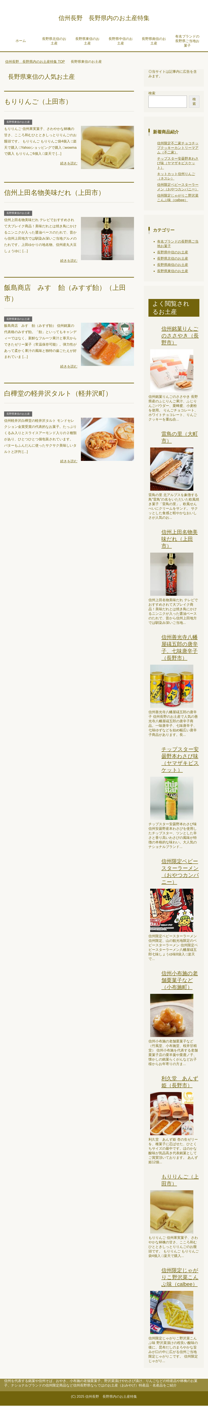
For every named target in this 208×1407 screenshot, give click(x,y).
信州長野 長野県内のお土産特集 (104, 18)
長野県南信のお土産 (154, 42)
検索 (151, 94)
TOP (35, 63)
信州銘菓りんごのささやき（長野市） (180, 337)
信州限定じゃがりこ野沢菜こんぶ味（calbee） (180, 1278)
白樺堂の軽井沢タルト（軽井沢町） (63, 394)
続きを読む (68, 164)
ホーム (21, 42)
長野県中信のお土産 (121, 42)
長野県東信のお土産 (87, 42)
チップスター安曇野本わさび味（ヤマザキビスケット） (178, 164)
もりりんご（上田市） (41, 102)
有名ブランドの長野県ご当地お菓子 (187, 42)
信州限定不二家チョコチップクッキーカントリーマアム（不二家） (178, 149)
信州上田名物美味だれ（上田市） (59, 194)
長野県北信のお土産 (54, 42)
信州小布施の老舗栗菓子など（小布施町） (179, 981)
